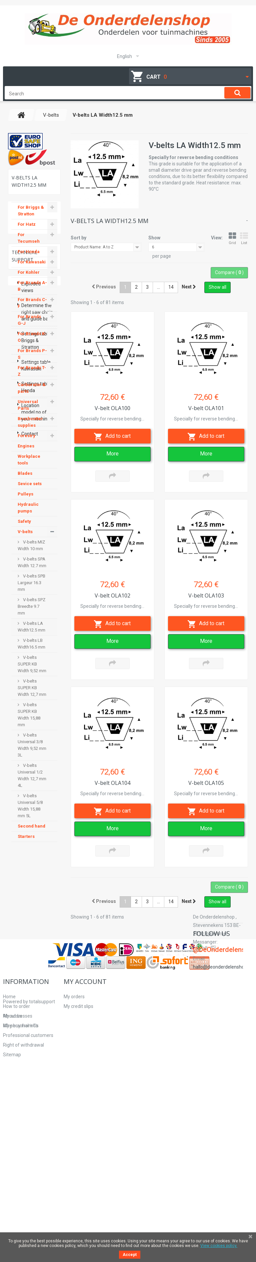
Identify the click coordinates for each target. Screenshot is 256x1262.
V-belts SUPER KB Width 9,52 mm (32, 670)
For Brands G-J (29, 326)
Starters (26, 842)
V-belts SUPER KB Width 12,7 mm (32, 694)
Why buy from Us (21, 1182)
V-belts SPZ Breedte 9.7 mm (31, 612)
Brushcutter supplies (30, 428)
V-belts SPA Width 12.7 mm (32, 568)
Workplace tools (29, 465)
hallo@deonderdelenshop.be (223, 1186)
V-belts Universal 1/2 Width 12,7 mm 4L (32, 781)
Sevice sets (30, 489)
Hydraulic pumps (28, 513)
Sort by (78, 237)
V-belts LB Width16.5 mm (31, 650)
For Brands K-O (32, 343)
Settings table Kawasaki (36, 990)
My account (85, 1137)
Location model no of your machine (35, 1036)
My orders (74, 1153)
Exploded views (31, 912)
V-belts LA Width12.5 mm (31, 633)
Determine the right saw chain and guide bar (37, 936)
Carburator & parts (32, 394)
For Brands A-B (32, 292)
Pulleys (25, 499)
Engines (26, 451)
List (244, 238)
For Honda (29, 257)
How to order (16, 1162)
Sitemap (12, 1211)
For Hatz (27, 230)
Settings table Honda (36, 1012)
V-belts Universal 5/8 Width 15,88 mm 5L (30, 811)
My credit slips (78, 1162)
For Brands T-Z (32, 377)
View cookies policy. (218, 1245)
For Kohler (29, 278)
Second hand (31, 832)
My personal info (81, 1182)
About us (12, 1172)
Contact (29, 1058)
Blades (25, 479)
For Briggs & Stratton (31, 216)
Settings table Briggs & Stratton (36, 965)
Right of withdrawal (23, 1201)
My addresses (78, 1172)
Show (154, 237)
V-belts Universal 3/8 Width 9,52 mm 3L (32, 751)
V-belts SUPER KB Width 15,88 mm (29, 720)
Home (9, 1153)
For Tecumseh (29, 244)
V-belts (25, 537)
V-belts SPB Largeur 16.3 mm (31, 588)
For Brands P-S (32, 360)
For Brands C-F (32, 309)
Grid (232, 238)
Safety (24, 527)
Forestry (26, 441)
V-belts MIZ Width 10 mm (31, 551)
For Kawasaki (32, 267)
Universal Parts (28, 411)
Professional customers (28, 1191)
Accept (130, 1254)
